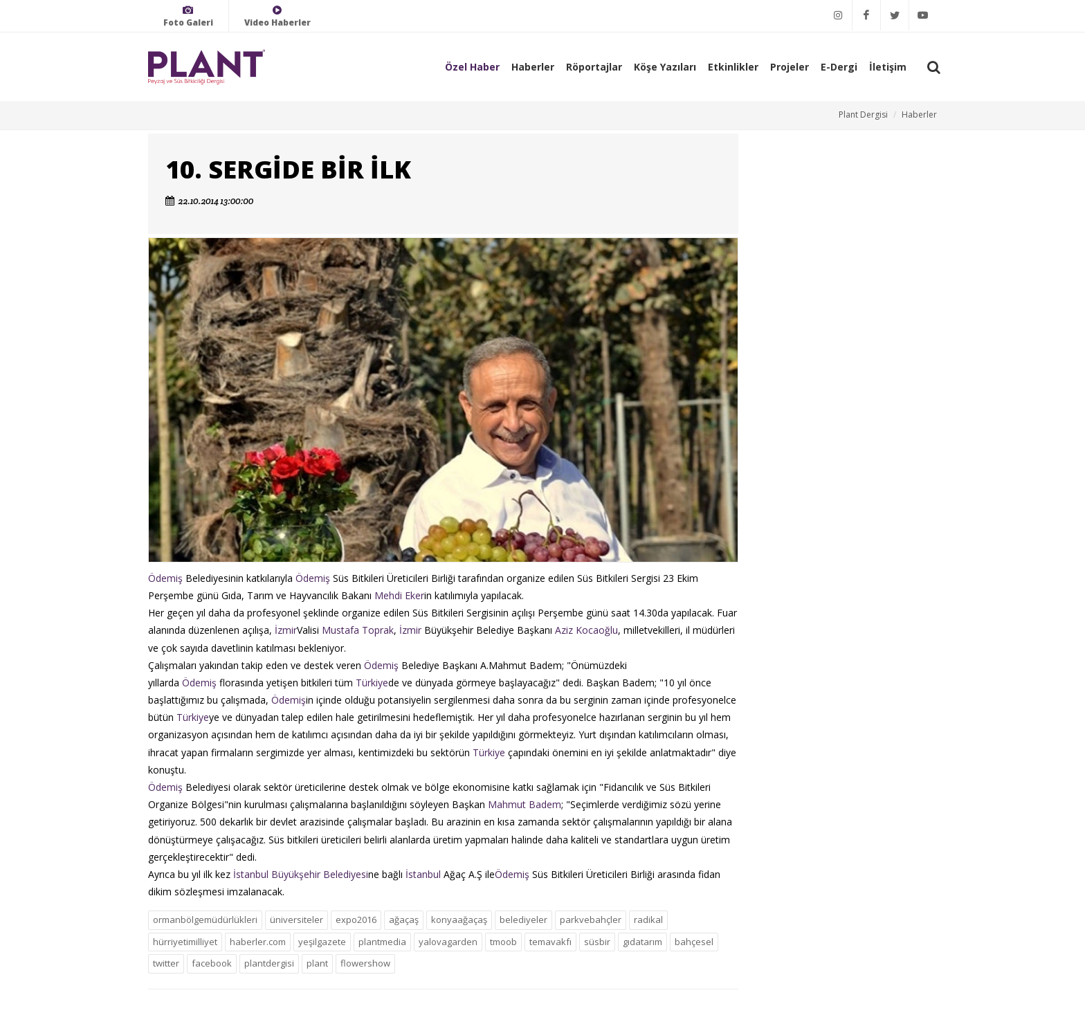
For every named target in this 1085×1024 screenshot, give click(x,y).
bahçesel (694, 941)
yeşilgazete (322, 941)
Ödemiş (165, 578)
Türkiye (372, 682)
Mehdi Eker (399, 595)
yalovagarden (448, 941)
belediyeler (523, 919)
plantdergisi (269, 963)
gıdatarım (642, 941)
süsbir (597, 941)
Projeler (789, 66)
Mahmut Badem (524, 804)
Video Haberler (277, 16)
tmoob (503, 941)
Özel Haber (472, 66)
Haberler (532, 66)
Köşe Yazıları (665, 66)
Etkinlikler (733, 66)
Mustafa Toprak (358, 630)
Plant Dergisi (863, 114)
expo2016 (356, 919)
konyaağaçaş (459, 919)
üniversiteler (296, 919)
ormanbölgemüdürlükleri (205, 919)
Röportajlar (594, 66)
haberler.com (258, 941)
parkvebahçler (590, 919)
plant (317, 963)
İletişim (887, 66)
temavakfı (550, 941)
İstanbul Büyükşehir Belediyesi (300, 874)
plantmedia (382, 941)
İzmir (286, 630)
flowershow (365, 963)
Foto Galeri (188, 16)
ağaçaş (404, 919)
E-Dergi (839, 66)
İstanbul (423, 874)
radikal (648, 919)
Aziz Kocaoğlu (586, 630)
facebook (212, 963)
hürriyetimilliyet (185, 941)
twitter (166, 963)
